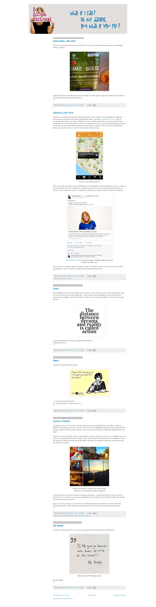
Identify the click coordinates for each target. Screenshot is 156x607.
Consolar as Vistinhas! (61, 421)
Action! (55, 289)
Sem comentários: (80, 105)
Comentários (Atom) (67, 598)
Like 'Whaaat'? (58, 526)
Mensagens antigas (119, 595)
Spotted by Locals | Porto (63, 113)
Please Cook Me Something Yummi (68, 515)
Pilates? (56, 361)
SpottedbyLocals (72, 260)
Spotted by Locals (109, 119)
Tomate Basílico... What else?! (64, 41)
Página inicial (91, 595)
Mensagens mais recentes (62, 595)
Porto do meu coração (65, 278)
